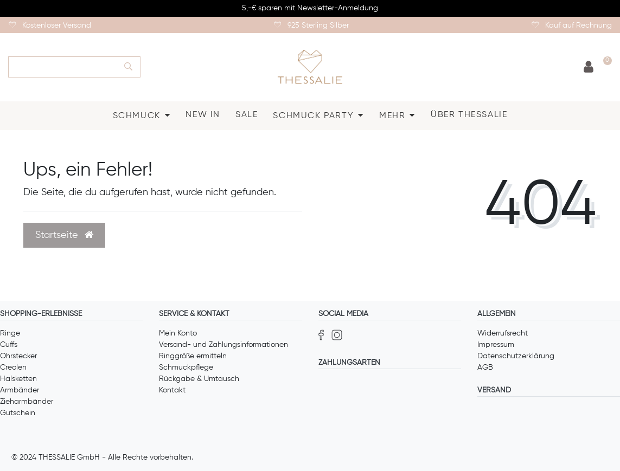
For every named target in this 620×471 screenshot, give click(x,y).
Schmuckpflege (186, 367)
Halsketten (18, 379)
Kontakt (172, 390)
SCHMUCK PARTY (313, 116)
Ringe (10, 333)
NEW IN (203, 115)
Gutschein (17, 413)
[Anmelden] (588, 67)
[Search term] (62, 67)
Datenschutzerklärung (515, 356)
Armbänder (19, 390)
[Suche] (128, 67)
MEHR (392, 116)
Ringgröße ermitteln (193, 356)
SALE (246, 115)
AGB (485, 367)
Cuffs (8, 345)
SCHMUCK (137, 116)
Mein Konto (178, 333)
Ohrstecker (18, 356)
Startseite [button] (64, 235)
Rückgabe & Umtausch (199, 379)
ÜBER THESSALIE (469, 115)
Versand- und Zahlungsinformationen (223, 345)
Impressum (495, 345)
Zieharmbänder (26, 401)
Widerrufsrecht (502, 333)
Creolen (13, 367)
